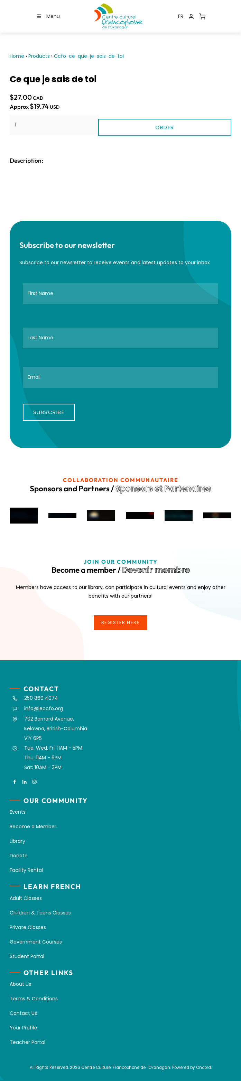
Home (17, 56)
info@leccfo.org (43, 708)
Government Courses (36, 941)
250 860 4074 (41, 698)
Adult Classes (26, 898)
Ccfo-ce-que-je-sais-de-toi (89, 56)
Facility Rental (26, 870)
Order (164, 127)
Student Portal (27, 956)
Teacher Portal (27, 1042)
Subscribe (49, 412)
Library (17, 841)
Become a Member (33, 826)
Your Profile (23, 1027)
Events (18, 811)
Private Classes (28, 927)
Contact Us (23, 1013)
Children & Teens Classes (40, 912)
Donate (19, 855)
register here (120, 619)
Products (39, 56)
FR (180, 16)
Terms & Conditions (34, 998)
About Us (20, 984)
